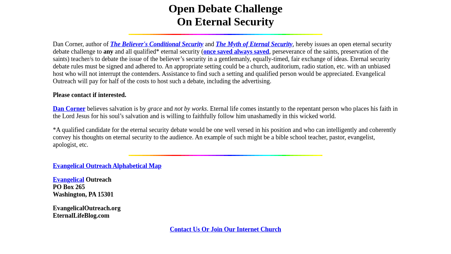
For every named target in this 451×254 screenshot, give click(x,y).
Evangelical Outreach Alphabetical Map (107, 165)
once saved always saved (236, 51)
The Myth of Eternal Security (254, 44)
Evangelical (68, 179)
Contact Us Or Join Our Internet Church (225, 229)
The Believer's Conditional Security (157, 44)
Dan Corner (69, 108)
